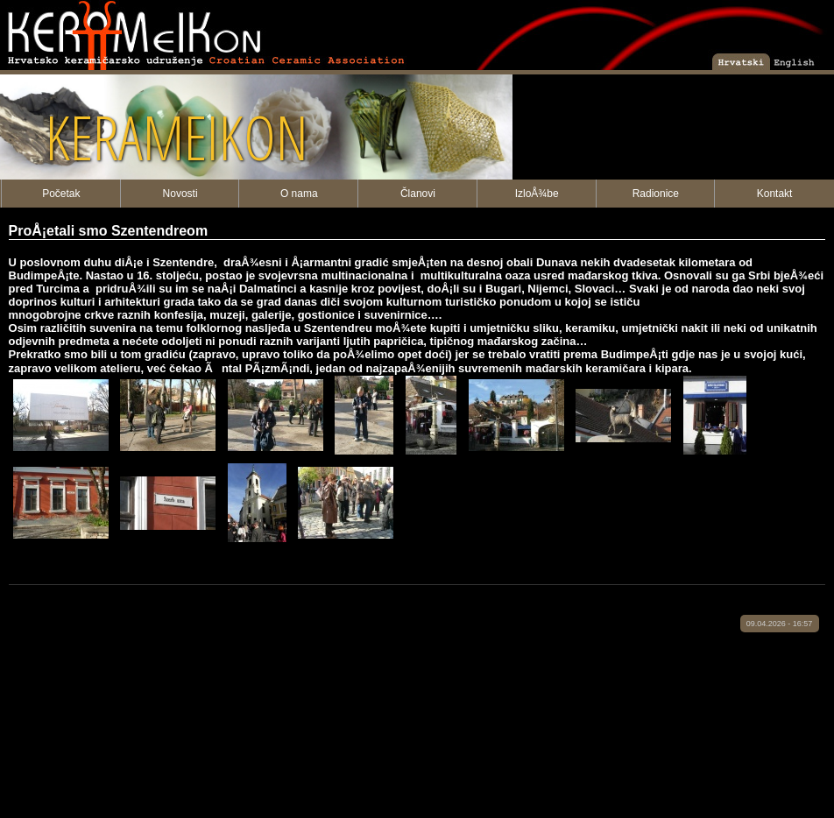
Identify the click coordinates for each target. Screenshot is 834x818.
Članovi (417, 193)
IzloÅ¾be (537, 193)
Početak (61, 193)
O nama (299, 193)
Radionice (656, 193)
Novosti (180, 193)
